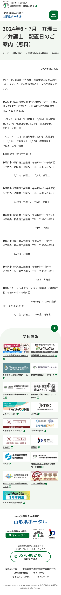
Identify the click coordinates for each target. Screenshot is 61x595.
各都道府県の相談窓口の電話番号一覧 (39, 568)
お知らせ (56, 53)
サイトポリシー (40, 572)
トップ (5, 53)
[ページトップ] (54, 328)
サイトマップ (43, 577)
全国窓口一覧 (11, 568)
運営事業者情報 (21, 572)
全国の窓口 (17, 53)
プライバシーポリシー (22, 577)
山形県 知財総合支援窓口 (37, 53)
